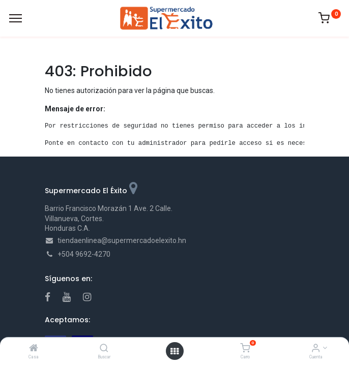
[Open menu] (174, 351)
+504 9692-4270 (83, 254)
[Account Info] (316, 349)
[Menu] (15, 18)
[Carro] (245, 349)
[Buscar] (104, 349)
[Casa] (33, 349)
